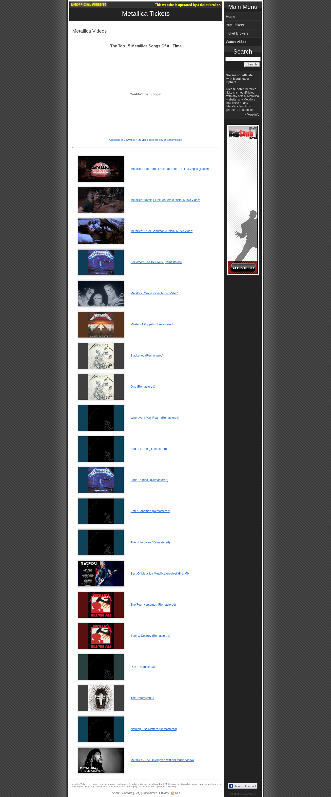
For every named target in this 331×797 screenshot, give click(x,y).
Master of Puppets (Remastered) (152, 324)
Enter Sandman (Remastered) (150, 511)
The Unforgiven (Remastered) (150, 542)
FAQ (137, 793)
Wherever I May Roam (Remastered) (155, 417)
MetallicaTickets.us (81, 784)
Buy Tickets (235, 25)
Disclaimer (150, 793)
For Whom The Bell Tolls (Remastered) (156, 262)
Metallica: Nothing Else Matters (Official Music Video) (165, 200)
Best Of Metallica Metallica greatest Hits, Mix (160, 573)
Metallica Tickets (146, 13)
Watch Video (236, 42)
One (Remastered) (143, 386)
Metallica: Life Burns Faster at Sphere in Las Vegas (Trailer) (170, 169)
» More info (251, 114)
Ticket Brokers (237, 33)
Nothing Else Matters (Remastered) (154, 729)
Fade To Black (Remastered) (149, 480)
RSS (178, 793)
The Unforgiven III (142, 698)
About (115, 793)
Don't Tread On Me (143, 667)
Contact (127, 793)
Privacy (164, 793)
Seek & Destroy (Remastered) (150, 636)
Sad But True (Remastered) (149, 449)
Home (230, 17)
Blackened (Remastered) (147, 355)
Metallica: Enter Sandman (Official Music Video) (162, 231)
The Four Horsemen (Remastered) (153, 604)
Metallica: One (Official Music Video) (154, 293)
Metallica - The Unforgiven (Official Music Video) (162, 760)
